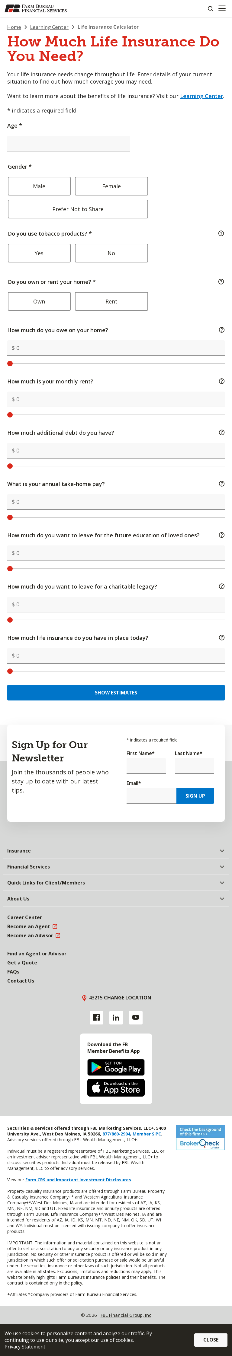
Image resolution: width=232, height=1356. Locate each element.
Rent (111, 301)
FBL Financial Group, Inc (126, 1315)
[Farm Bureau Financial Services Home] (36, 8)
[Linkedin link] (116, 1017)
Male (39, 186)
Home (14, 27)
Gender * (112, 190)
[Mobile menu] (221, 8)
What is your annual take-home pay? (116, 484)
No (111, 253)
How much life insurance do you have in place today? (116, 638)
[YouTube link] (136, 1017)
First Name (141, 753)
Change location (127, 997)
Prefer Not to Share (78, 209)
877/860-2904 (115, 1134)
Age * (14, 125)
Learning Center (49, 27)
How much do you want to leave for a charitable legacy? (116, 586)
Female (111, 186)
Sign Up (195, 795)
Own (39, 301)
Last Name (188, 753)
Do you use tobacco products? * (116, 248)
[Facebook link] (96, 1017)
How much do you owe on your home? (116, 330)
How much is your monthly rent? (116, 381)
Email (134, 783)
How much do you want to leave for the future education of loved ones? (116, 535)
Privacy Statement (25, 1346)
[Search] (210, 8)
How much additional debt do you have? (116, 432)
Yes (39, 253)
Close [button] (210, 1339)
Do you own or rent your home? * (116, 296)
